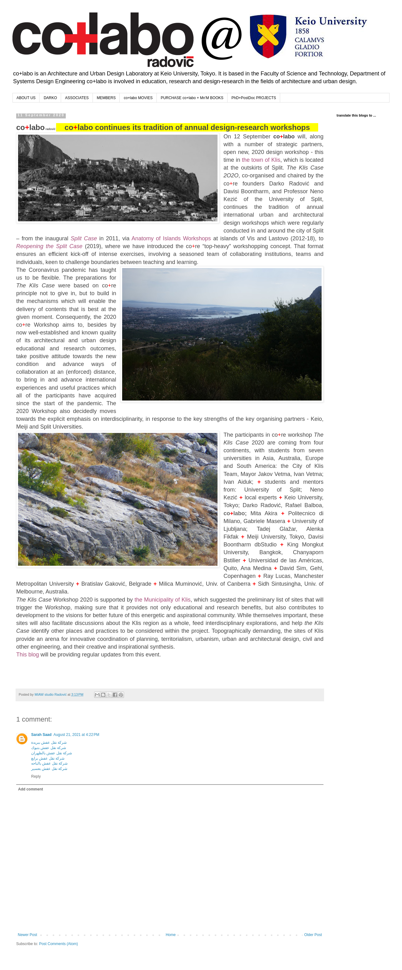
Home (171, 935)
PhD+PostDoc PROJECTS (254, 98)
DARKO (50, 98)
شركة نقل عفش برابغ (48, 758)
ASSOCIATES (77, 98)
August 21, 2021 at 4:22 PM (76, 734)
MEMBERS (106, 98)
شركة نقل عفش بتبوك (48, 748)
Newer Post (27, 935)
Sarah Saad (41, 734)
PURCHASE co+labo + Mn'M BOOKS (192, 98)
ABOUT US (26, 98)
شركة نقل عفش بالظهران (51, 753)
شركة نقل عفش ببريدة (49, 742)
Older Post (313, 935)
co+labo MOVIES (138, 98)
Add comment (30, 789)
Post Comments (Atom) (58, 944)
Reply (36, 776)
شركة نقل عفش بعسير (49, 768)
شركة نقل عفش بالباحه (49, 763)
